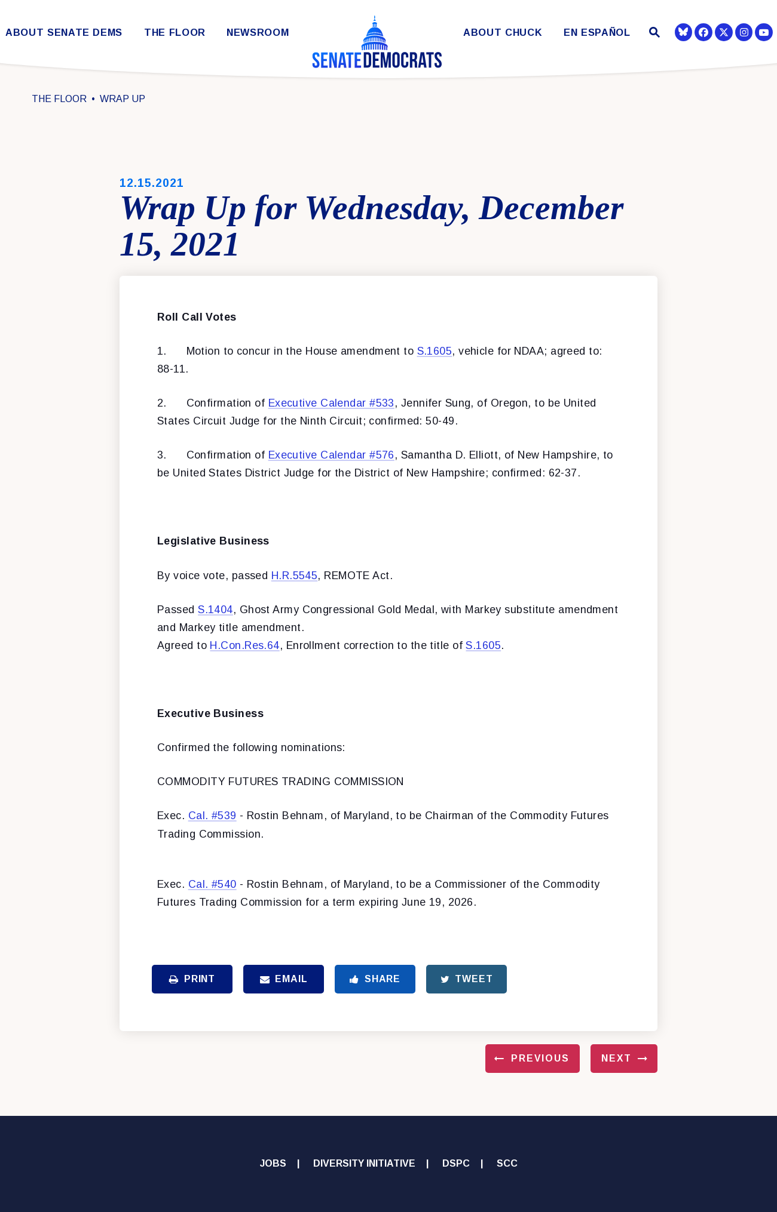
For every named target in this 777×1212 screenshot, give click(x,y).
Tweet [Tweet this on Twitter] (466, 979)
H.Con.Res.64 (244, 645)
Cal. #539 (212, 816)
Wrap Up (122, 99)
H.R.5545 (294, 576)
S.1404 (215, 610)
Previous (540, 1058)
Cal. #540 (212, 884)
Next (616, 1058)
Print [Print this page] (192, 979)
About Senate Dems (64, 32)
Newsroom (258, 32)
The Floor (175, 32)
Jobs (273, 1163)
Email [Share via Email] (284, 979)
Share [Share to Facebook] (375, 979)
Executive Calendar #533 (331, 403)
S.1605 (434, 351)
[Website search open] (653, 34)
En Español (597, 32)
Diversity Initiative (364, 1163)
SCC (507, 1163)
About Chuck (502, 32)
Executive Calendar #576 (331, 455)
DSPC (456, 1163)
